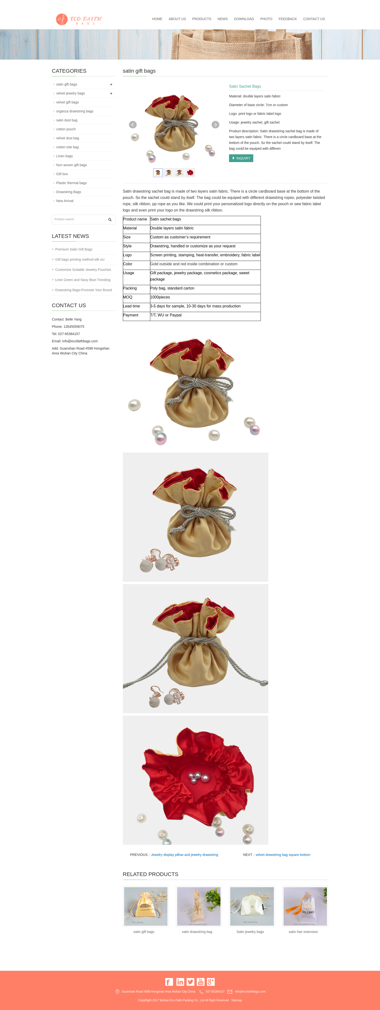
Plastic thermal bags (71, 183)
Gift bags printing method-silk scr (80, 259)
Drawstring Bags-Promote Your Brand (83, 290)
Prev (133, 125)
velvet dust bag (67, 138)
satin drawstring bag (197, 932)
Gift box (62, 174)
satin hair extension (303, 932)
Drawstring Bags (68, 192)
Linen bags (64, 156)
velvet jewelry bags (70, 93)
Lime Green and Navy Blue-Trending (83, 280)
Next (215, 125)
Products (201, 19)
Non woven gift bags (71, 165)
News (223, 19)
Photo (266, 19)
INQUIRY (241, 158)
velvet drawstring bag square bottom (283, 855)
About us (177, 19)
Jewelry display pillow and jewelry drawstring (184, 855)
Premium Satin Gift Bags (73, 249)
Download (244, 19)
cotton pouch (66, 129)
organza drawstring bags (74, 111)
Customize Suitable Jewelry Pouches (83, 270)
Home (157, 19)
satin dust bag (66, 120)
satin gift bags (143, 932)
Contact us (314, 19)
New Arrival (64, 201)
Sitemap (236, 1000)
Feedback (288, 19)
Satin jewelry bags (250, 932)
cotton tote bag (67, 147)
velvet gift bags (67, 102)
